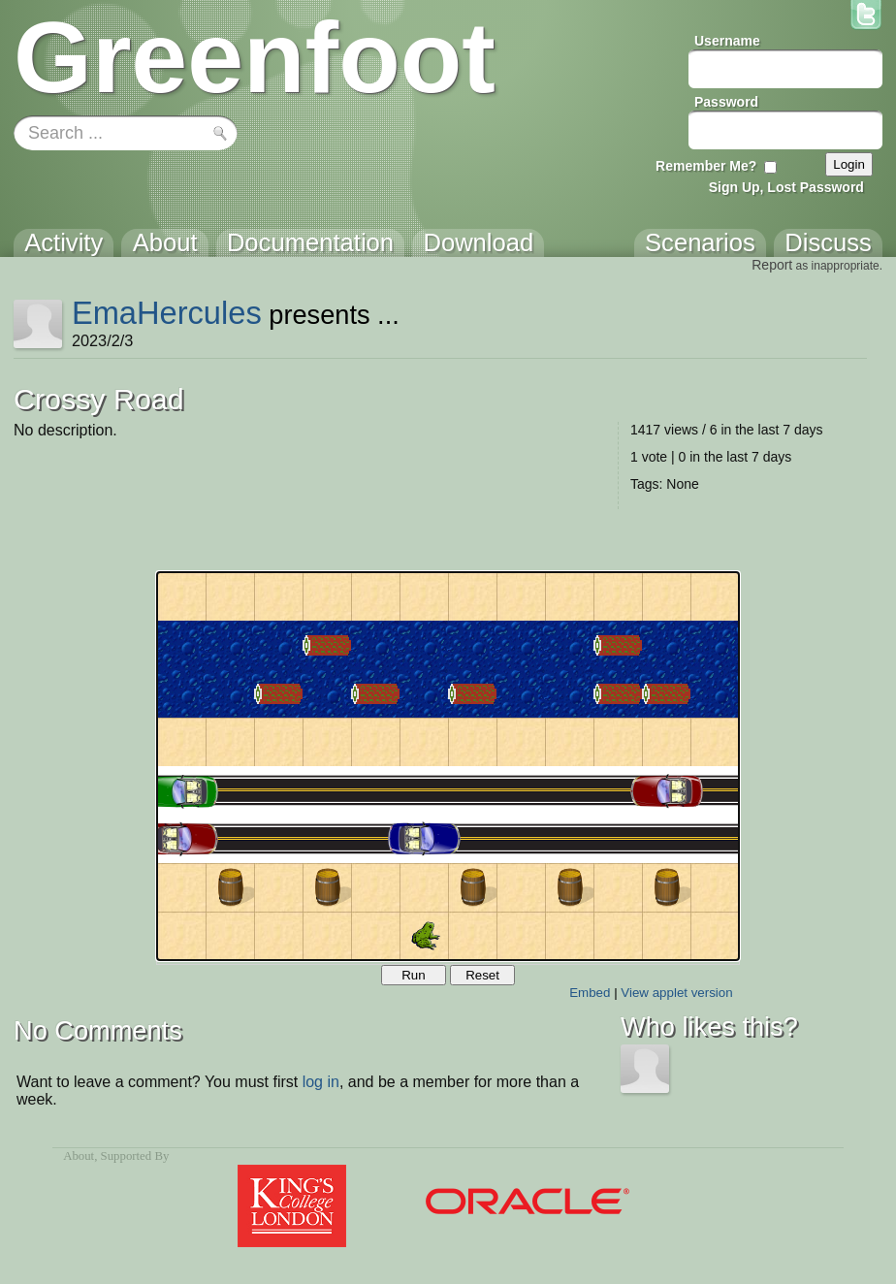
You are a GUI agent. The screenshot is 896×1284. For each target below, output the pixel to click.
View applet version (676, 992)
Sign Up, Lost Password (786, 187)
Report (772, 265)
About (78, 1156)
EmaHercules (167, 313)
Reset (482, 975)
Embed (589, 992)
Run (413, 975)
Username (727, 40)
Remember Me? (706, 166)
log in (321, 1082)
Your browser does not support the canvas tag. (448, 766)
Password (726, 102)
